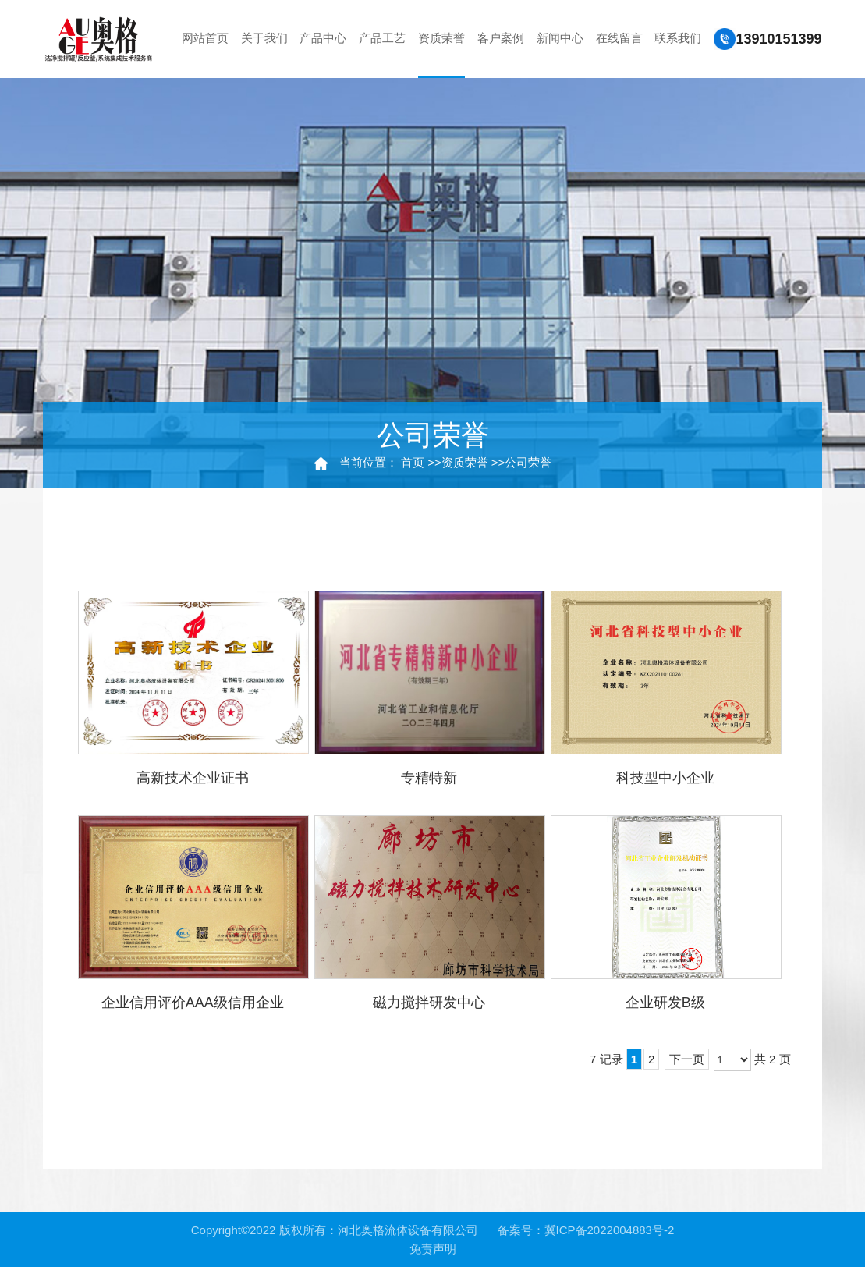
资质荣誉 (464, 462)
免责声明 (432, 1248)
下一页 (686, 1059)
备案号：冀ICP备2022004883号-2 (586, 1230)
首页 (412, 462)
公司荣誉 (528, 462)
